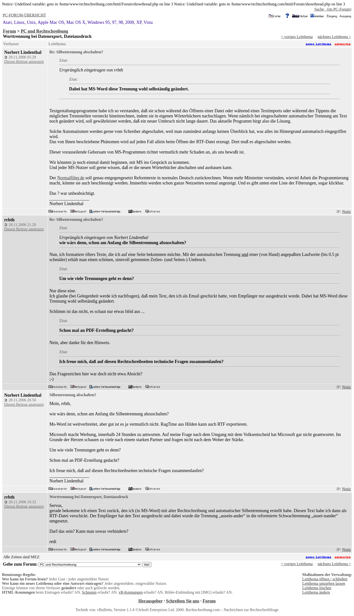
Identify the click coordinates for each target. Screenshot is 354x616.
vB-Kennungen (131, 592)
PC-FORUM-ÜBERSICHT (24, 15)
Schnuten (89, 592)
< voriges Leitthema (297, 37)
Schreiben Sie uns (182, 601)
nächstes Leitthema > (334, 37)
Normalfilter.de (70, 177)
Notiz (346, 212)
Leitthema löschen (316, 588)
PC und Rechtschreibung (44, 31)
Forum (9, 31)
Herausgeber (150, 601)
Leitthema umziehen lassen (323, 583)
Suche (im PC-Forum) (332, 9)
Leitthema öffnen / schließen (324, 579)
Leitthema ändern (316, 592)
